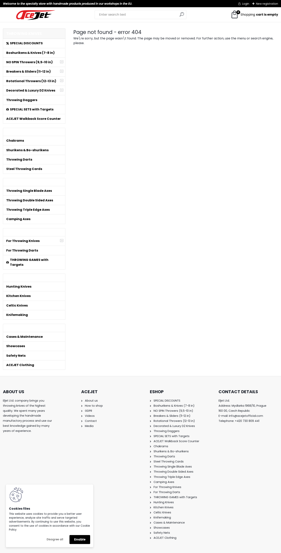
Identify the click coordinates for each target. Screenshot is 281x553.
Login (245, 4)
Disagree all (55, 539)
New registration (267, 4)
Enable (79, 539)
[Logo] (35, 15)
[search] (182, 16)
